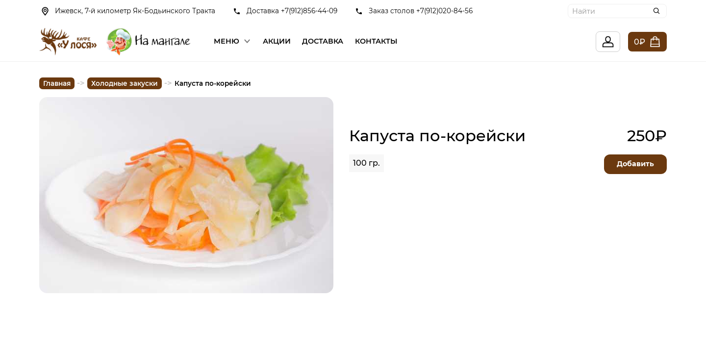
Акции (277, 41)
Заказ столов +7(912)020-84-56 (421, 11)
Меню (226, 41)
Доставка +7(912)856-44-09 (292, 11)
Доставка (322, 41)
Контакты (376, 41)
